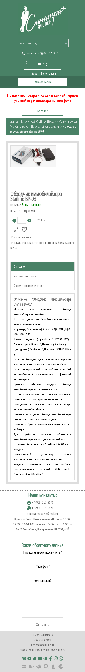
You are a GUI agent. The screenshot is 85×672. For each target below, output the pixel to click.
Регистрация (48, 73)
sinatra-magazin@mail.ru (42, 513)
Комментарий (42, 580)
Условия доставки (25, 276)
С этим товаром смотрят (29, 285)
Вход (35, 73)
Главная (14, 121)
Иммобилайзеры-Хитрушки (46, 126)
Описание (20, 266)
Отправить (42, 624)
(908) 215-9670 (48, 53)
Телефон (42, 566)
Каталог (25, 121)
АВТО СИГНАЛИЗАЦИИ (44, 121)
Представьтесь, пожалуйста (42, 552)
